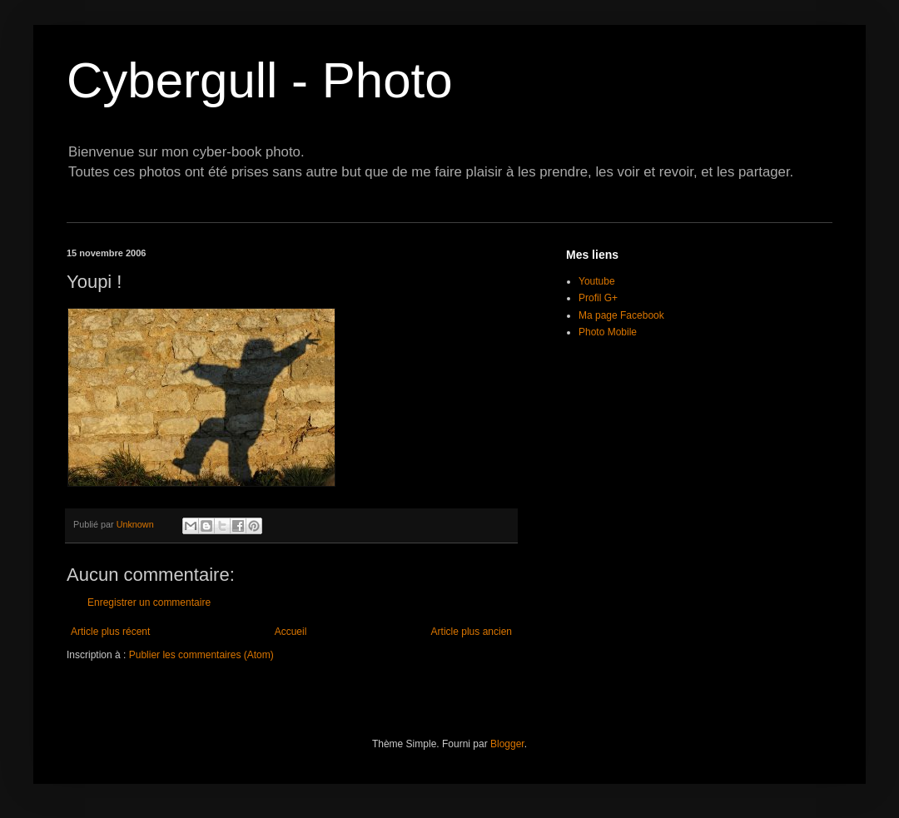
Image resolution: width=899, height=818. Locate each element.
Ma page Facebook (621, 315)
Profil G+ (598, 298)
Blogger (507, 744)
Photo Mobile (608, 332)
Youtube (597, 281)
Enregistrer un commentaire (149, 602)
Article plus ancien (471, 631)
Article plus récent (110, 631)
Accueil (291, 631)
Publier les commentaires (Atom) (201, 655)
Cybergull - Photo (260, 80)
